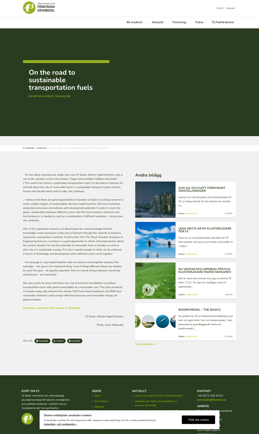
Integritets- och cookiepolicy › (60, 423)
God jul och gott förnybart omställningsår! (159, 395)
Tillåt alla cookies (198, 419)
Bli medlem (135, 22)
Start (98, 395)
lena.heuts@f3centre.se (211, 399)
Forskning (179, 22)
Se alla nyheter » (145, 344)
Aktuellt (157, 22)
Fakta (199, 22)
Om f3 (220, 8)
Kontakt (230, 8)
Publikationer (224, 22)
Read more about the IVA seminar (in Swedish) (51, 308)
